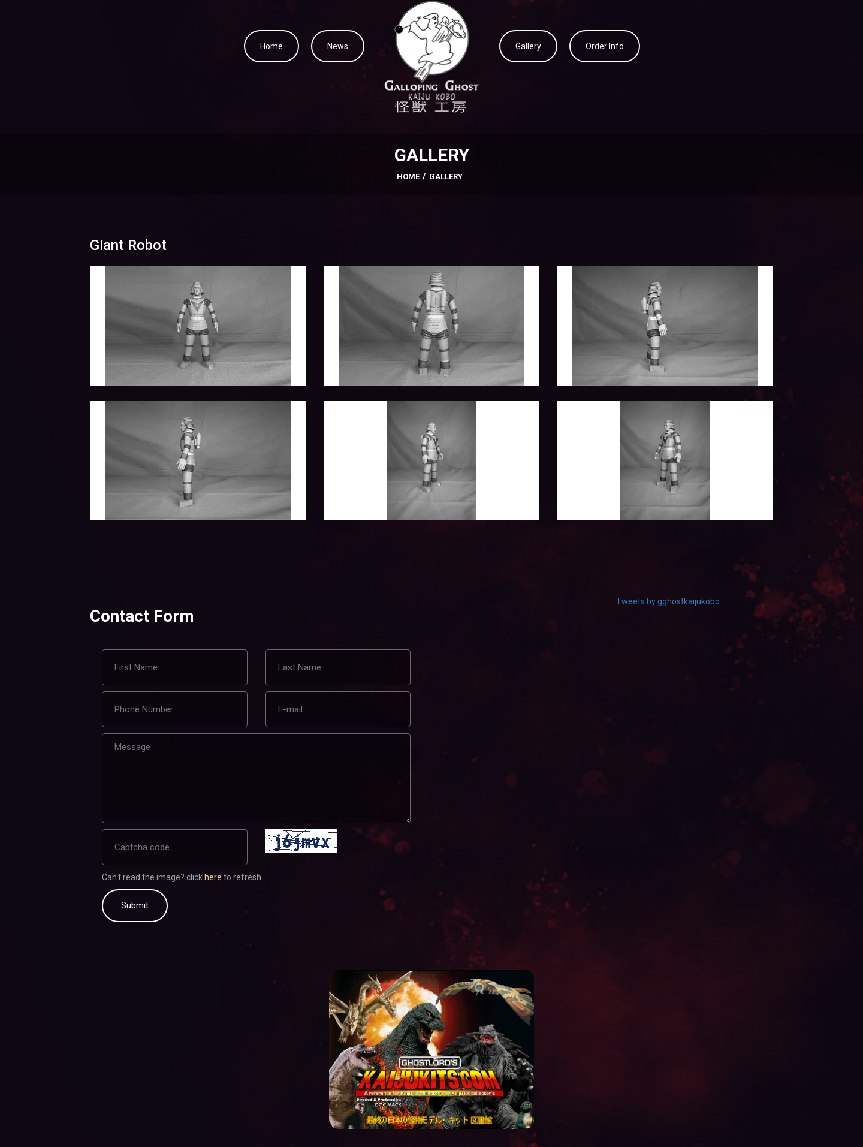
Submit (135, 905)
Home (271, 46)
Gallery (528, 46)
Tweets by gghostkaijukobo (668, 601)
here (214, 877)
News (337, 46)
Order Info (605, 46)
